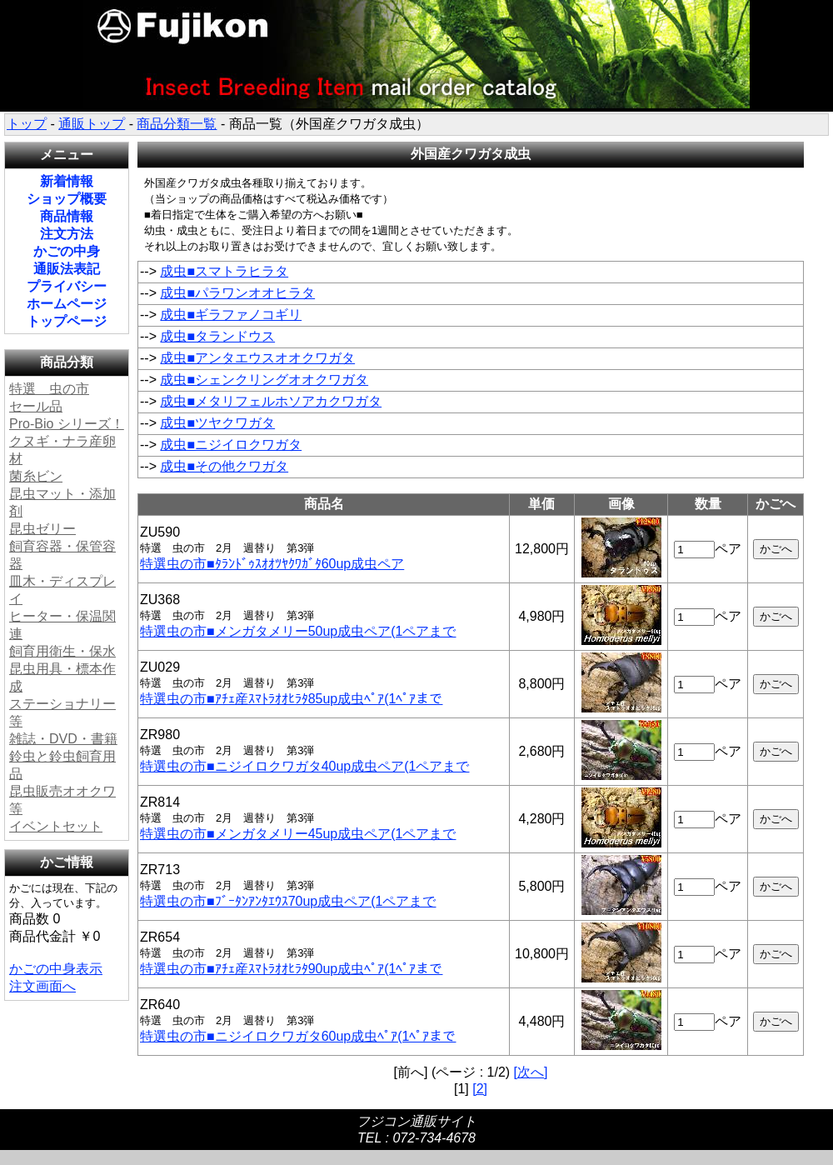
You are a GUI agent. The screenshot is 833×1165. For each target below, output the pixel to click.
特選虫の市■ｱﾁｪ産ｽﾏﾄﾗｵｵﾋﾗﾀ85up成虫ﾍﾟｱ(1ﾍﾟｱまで (291, 699)
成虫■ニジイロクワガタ (231, 445)
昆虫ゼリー (42, 529)
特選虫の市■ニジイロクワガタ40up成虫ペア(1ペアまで (304, 766)
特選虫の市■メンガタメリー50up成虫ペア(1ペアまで (298, 631)
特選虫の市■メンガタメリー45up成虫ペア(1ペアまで (298, 834)
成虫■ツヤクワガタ (217, 423)
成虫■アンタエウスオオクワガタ (257, 358)
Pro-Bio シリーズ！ (66, 424)
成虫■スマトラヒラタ (224, 271)
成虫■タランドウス (217, 336)
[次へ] (531, 1072)
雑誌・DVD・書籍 (63, 739)
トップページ (67, 321)
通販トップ (91, 124)
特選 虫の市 (49, 389)
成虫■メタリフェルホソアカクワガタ (271, 401)
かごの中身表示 (55, 969)
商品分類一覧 (177, 124)
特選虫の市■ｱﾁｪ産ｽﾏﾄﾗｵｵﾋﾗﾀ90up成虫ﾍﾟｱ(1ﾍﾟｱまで (291, 969)
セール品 (35, 406)
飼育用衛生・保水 (62, 651)
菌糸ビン (35, 476)
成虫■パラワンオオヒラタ (237, 293)
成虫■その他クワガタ (224, 466)
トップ (27, 124)
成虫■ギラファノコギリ (231, 315)
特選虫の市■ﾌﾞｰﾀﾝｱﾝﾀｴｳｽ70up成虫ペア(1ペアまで (288, 901)
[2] (479, 1089)
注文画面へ (42, 986)
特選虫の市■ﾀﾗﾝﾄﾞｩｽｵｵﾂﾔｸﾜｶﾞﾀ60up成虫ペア (272, 564)
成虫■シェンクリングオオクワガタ (264, 379)
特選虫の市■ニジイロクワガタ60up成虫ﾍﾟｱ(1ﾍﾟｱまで (298, 1036)
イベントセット (55, 826)
